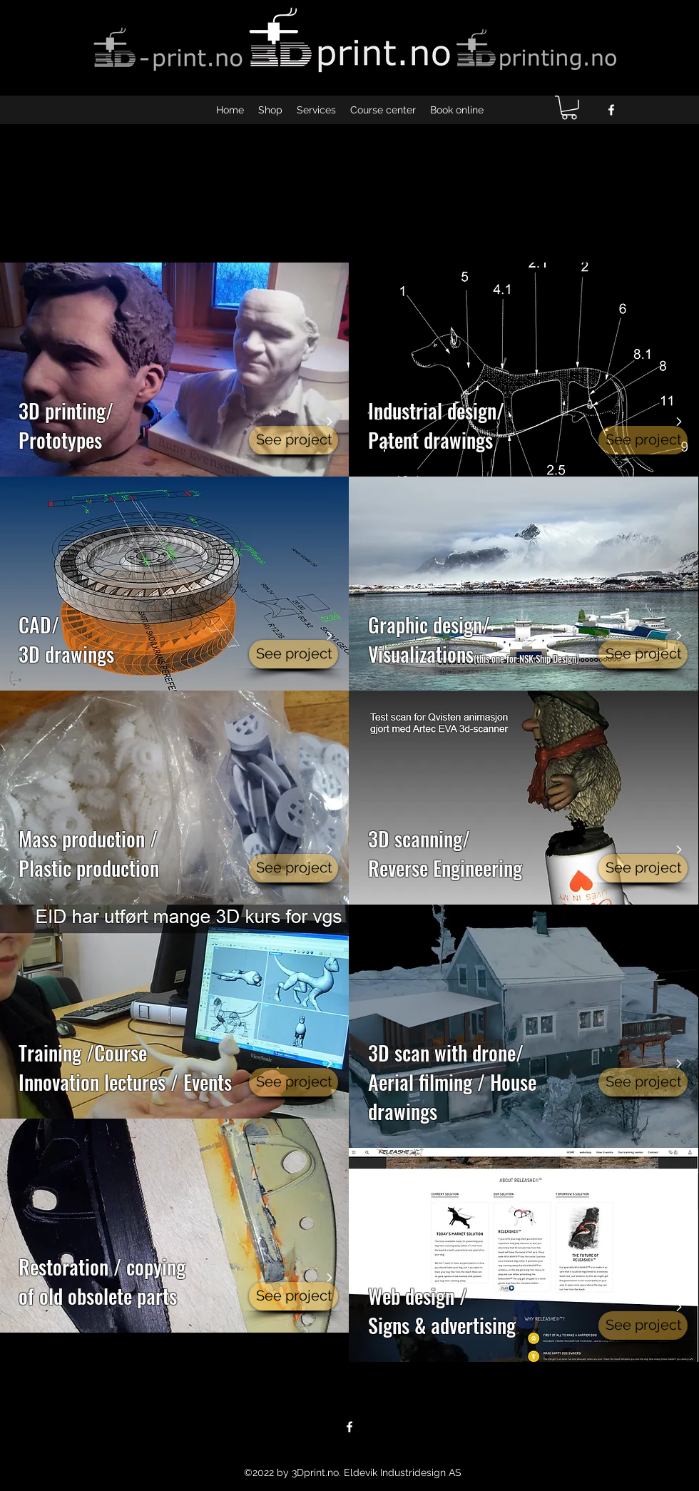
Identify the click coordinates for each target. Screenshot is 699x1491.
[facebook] (611, 110)
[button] (569, 108)
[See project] (293, 440)
